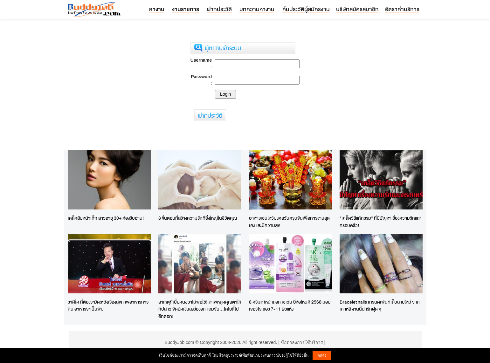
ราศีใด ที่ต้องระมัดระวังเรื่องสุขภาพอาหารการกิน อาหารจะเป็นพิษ (108, 305)
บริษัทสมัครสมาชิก (357, 9)
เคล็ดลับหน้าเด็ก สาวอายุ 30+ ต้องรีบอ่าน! (106, 218)
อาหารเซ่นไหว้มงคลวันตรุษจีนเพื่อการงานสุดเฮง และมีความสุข (289, 221)
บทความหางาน (256, 9)
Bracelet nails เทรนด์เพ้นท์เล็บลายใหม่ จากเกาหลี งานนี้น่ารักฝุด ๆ (380, 305)
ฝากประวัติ (219, 9)
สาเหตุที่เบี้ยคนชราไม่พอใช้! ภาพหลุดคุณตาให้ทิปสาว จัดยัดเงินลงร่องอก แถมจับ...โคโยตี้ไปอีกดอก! (199, 309)
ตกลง (321, 355)
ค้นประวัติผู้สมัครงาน (306, 9)
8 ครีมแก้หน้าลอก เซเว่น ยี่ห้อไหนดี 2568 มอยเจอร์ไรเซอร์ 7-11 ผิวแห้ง (289, 305)
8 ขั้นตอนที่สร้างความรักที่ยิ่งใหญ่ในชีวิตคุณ (197, 218)
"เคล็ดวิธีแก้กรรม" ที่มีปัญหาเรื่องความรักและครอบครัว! (380, 221)
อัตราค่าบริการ (402, 9)
